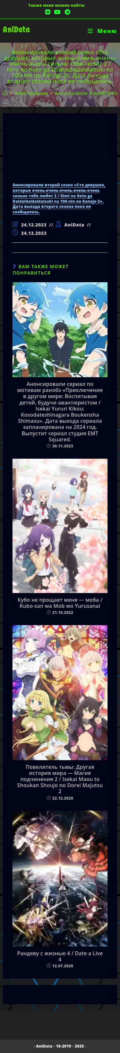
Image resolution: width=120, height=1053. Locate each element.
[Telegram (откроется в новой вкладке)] (66, 12)
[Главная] (5, 93)
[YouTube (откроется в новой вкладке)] (57, 12)
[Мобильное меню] (102, 31)
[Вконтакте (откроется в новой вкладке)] (47, 12)
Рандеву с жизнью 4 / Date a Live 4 (60, 956)
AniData (16, 30)
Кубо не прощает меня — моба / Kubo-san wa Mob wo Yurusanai (60, 603)
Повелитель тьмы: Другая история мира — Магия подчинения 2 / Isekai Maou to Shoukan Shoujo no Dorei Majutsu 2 (60, 779)
